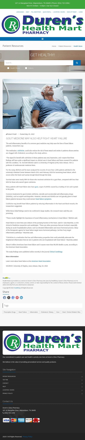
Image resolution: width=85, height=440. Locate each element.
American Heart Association (40, 261)
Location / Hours (59, 12)
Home (54, 46)
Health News (13, 68)
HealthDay (17, 288)
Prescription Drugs (10, 312)
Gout (57, 312)
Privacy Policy (8, 393)
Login (81, 12)
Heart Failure (22, 312)
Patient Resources (65, 46)
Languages (20, 12)
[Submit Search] (77, 62)
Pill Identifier (36, 12)
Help (27, 12)
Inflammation (34, 312)
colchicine (20, 151)
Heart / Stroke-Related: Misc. (71, 312)
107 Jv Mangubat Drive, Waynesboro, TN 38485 (33, 3)
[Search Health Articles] (38, 62)
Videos (29, 68)
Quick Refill (47, 12)
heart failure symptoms (43, 199)
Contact (5, 383)
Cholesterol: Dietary (47, 312)
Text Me (5, 379)
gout (36, 187)
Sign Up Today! (72, 12)
